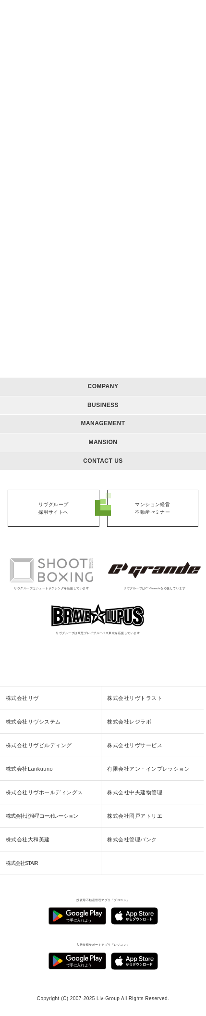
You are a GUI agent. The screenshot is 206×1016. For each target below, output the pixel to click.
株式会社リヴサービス (134, 745)
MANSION (102, 442)
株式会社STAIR (22, 863)
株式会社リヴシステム (33, 721)
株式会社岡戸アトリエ (134, 816)
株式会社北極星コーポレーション (42, 816)
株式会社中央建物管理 (134, 792)
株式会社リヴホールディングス (44, 792)
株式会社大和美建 (28, 839)
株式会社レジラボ (129, 721)
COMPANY (103, 386)
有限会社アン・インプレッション (148, 769)
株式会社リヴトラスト (134, 698)
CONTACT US (103, 460)
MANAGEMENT (103, 423)
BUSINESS (103, 405)
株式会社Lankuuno (29, 769)
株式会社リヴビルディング (39, 745)
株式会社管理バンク (132, 839)
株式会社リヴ (22, 698)
